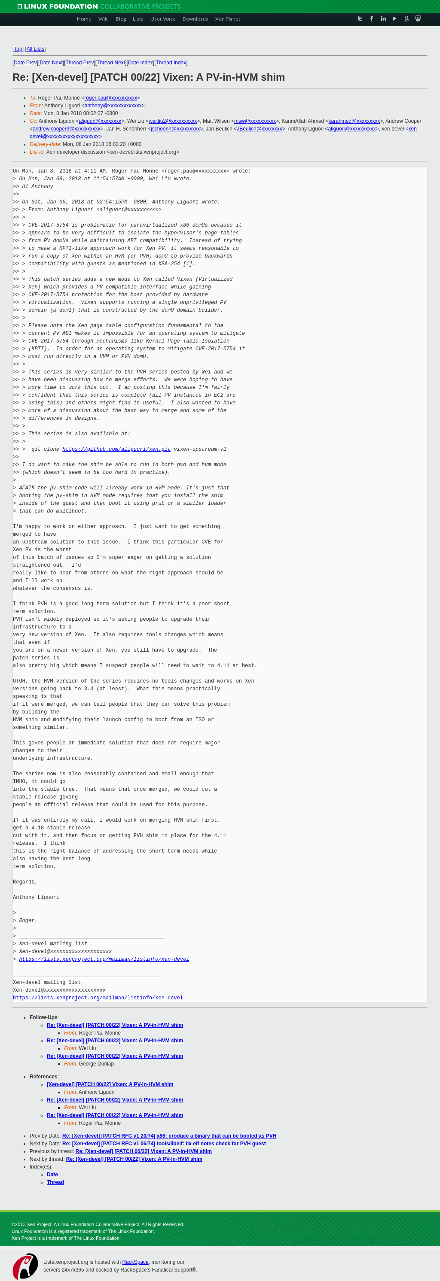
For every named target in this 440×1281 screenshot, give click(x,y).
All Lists (35, 49)
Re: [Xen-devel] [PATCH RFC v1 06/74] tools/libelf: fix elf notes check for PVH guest (164, 1144)
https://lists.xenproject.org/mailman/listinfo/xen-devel (104, 959)
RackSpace (135, 1262)
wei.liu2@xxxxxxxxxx (173, 121)
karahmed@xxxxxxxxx (354, 121)
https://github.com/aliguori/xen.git (116, 449)
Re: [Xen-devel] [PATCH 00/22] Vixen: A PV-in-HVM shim (115, 1025)
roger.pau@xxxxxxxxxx (110, 98)
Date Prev (25, 63)
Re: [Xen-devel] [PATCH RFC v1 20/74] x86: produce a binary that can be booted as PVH (169, 1136)
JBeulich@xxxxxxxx (259, 129)
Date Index (140, 63)
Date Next (51, 63)
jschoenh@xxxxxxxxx (175, 129)
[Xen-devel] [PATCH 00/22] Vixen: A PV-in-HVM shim (110, 1084)
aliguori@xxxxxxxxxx (352, 129)
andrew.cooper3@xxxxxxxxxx (67, 129)
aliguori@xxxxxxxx (100, 121)
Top (18, 49)
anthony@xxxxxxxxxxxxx (113, 106)
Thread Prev (79, 63)
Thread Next (111, 63)
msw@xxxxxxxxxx (255, 121)
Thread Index (171, 63)
